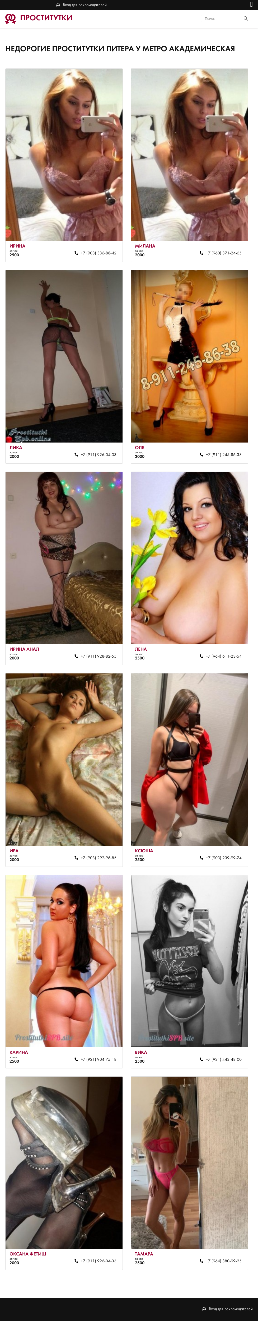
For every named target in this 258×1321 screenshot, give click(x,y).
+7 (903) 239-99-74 (224, 858)
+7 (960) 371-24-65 (224, 253)
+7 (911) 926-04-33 (98, 455)
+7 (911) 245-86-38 (224, 455)
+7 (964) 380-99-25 (224, 1261)
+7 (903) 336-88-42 (98, 253)
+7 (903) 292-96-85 (98, 858)
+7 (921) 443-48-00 (224, 1060)
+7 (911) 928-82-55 (98, 656)
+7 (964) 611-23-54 (224, 656)
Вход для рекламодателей (85, 5)
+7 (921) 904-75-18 (98, 1060)
